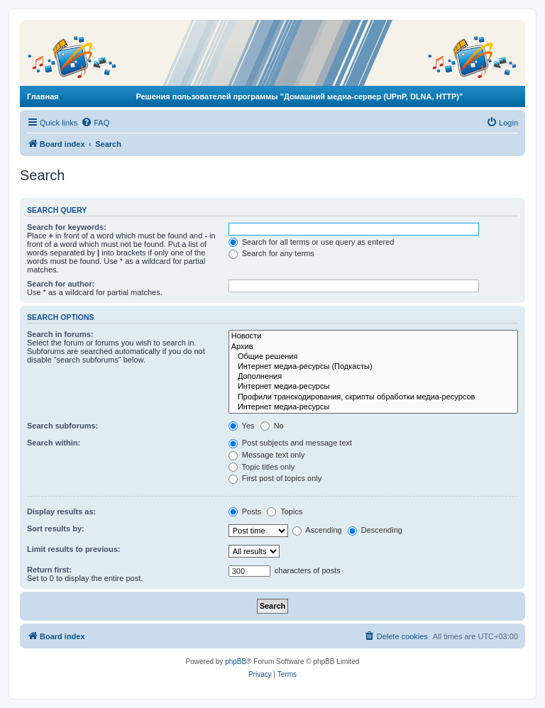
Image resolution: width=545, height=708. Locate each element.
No (272, 425)
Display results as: (61, 511)
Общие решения (373, 357)
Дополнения (373, 377)
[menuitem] (95, 122)
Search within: (53, 442)
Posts (245, 511)
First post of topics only (275, 478)
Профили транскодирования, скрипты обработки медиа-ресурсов (373, 397)
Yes (242, 425)
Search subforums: (62, 425)
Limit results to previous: (73, 549)
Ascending (317, 530)
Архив (373, 347)
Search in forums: (60, 334)
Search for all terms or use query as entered (312, 242)
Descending (375, 530)
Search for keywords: (66, 227)
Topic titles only (261, 467)
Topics (284, 511)
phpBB (235, 661)
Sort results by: (55, 528)
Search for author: (60, 284)
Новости (373, 336)
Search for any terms (271, 253)
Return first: (49, 569)
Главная (43, 96)
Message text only (267, 454)
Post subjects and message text (290, 442)
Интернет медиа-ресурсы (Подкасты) (373, 367)
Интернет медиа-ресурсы (373, 387)
